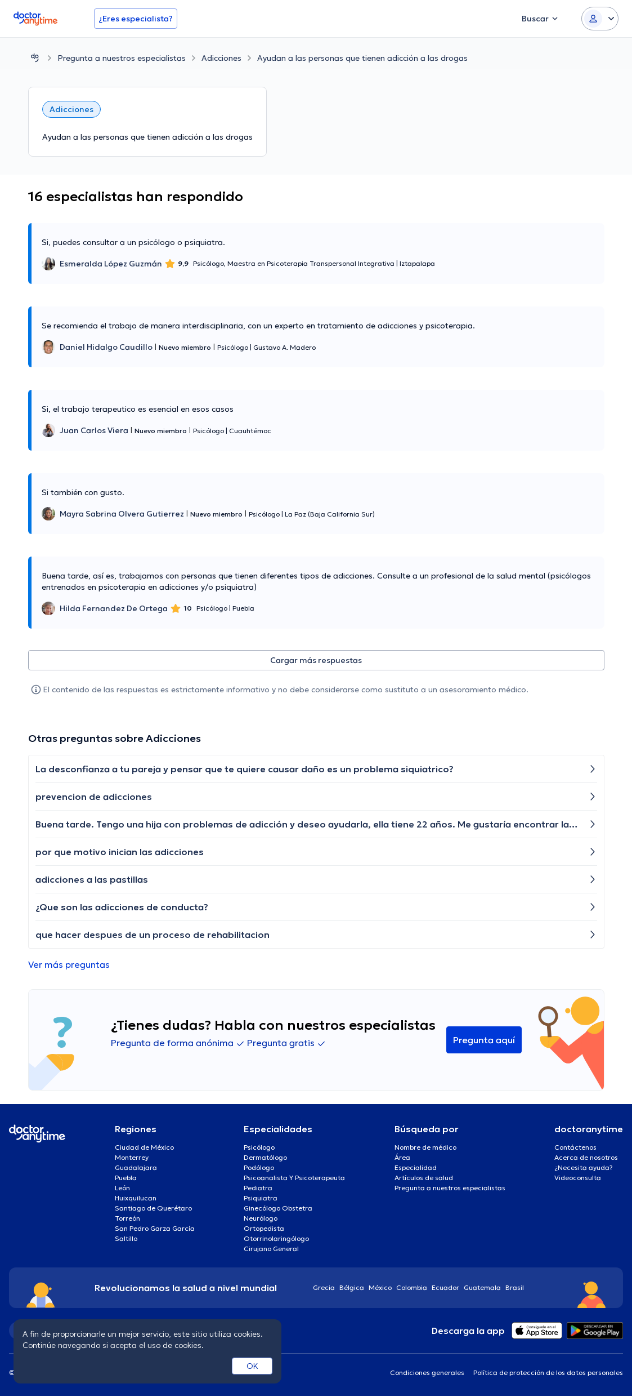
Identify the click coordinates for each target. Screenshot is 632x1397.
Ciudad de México (144, 1148)
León (122, 1189)
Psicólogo (259, 1148)
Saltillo (126, 1239)
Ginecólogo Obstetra (278, 1209)
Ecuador (445, 1288)
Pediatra (258, 1189)
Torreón (127, 1219)
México (380, 1288)
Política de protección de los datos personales (548, 1373)
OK (252, 1366)
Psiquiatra (260, 1199)
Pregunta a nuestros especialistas (121, 58)
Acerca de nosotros (586, 1158)
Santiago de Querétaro (153, 1209)
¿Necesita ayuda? (583, 1168)
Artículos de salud (424, 1178)
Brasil (514, 1288)
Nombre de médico (425, 1148)
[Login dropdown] (599, 18)
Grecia (324, 1288)
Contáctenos (575, 1148)
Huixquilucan (135, 1199)
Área (402, 1158)
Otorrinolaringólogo (276, 1239)
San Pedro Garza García (155, 1229)
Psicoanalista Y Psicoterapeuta (294, 1178)
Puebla (126, 1178)
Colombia (411, 1288)
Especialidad (416, 1168)
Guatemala (482, 1288)
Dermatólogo (265, 1158)
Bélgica (351, 1288)
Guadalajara (136, 1168)
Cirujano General (271, 1249)
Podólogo (259, 1168)
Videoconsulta (577, 1178)
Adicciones (221, 58)
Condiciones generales (427, 1373)
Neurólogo (260, 1219)
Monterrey (132, 1158)
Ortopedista (264, 1229)
